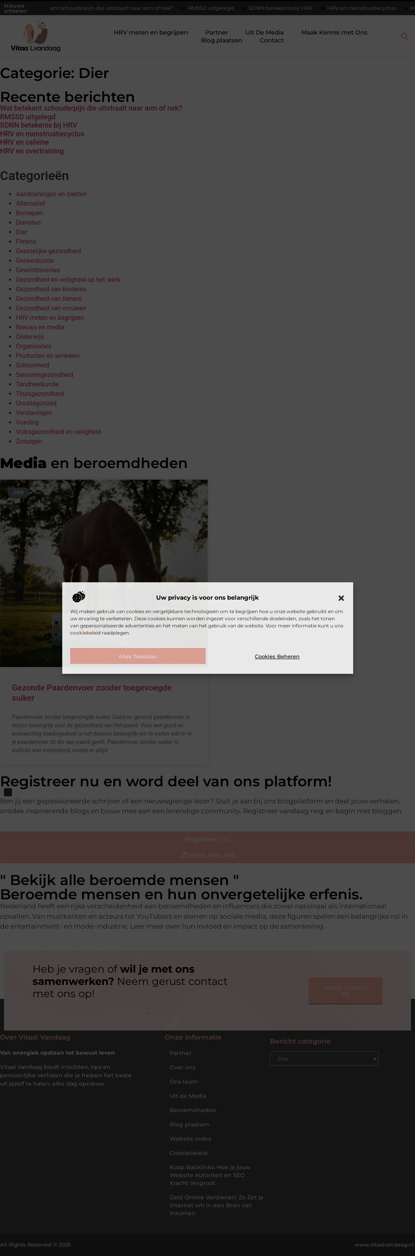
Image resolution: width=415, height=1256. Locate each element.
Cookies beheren (277, 656)
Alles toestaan (138, 656)
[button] (341, 598)
